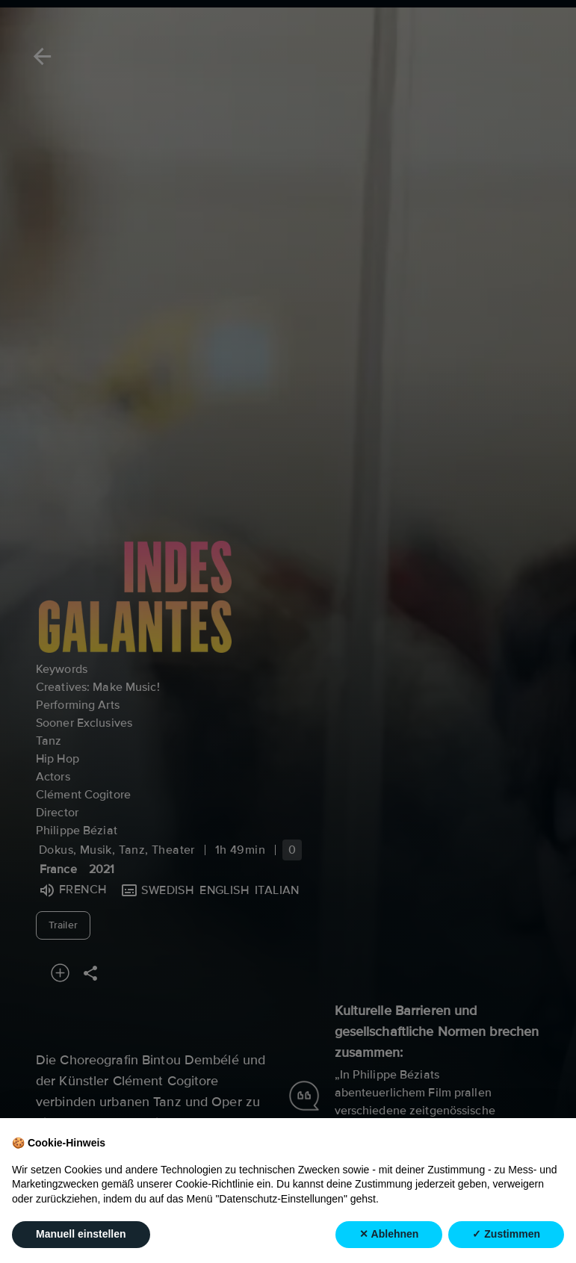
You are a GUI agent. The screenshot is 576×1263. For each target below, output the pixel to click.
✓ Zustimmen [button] (506, 1247)
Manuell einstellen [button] (81, 1247)
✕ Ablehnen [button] (388, 1247)
